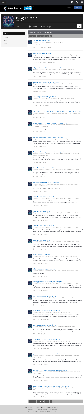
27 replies (42, 132)
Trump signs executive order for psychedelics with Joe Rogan (57, 111)
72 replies (42, 177)
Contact (56, 407)
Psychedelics (60, 42)
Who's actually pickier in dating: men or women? (48, 137)
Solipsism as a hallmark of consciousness (46, 182)
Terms (37, 407)
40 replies (42, 76)
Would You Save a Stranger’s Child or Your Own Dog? (50, 123)
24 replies (51, 48)
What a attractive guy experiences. (44, 269)
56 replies (42, 146)
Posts (5, 43)
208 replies (45, 319)
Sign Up (78, 7)
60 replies (51, 62)
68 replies (44, 397)
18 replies (42, 162)
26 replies (44, 290)
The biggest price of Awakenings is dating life (47, 281)
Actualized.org (29, 407)
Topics (5, 40)
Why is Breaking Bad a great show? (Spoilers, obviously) (51, 386)
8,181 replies (44, 105)
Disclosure (49, 407)
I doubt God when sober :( (41, 41)
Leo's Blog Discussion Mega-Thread (44, 97)
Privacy (43, 407)
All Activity (6, 33)
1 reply (42, 117)
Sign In (69, 7)
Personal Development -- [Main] (66, 69)
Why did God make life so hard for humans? (47, 68)
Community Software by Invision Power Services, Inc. (42, 411)
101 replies (43, 191)
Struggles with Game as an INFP (43, 168)
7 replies (44, 276)
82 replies (44, 263)
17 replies (44, 364)
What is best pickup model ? (42, 53)
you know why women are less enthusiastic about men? (51, 354)
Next (47, 36)
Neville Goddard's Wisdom (41, 254)
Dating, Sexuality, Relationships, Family (66, 55)
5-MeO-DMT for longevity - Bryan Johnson (46, 310)
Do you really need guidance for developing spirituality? (50, 152)
